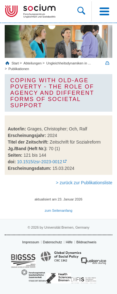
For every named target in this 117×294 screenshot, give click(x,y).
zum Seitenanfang (58, 210)
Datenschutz (52, 242)
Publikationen (18, 69)
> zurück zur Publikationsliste (84, 182)
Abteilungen (32, 63)
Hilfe (69, 242)
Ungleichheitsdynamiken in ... (68, 63)
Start (16, 63)
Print (107, 63)
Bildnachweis (86, 242)
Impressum (30, 242)
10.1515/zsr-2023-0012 (39, 161)
